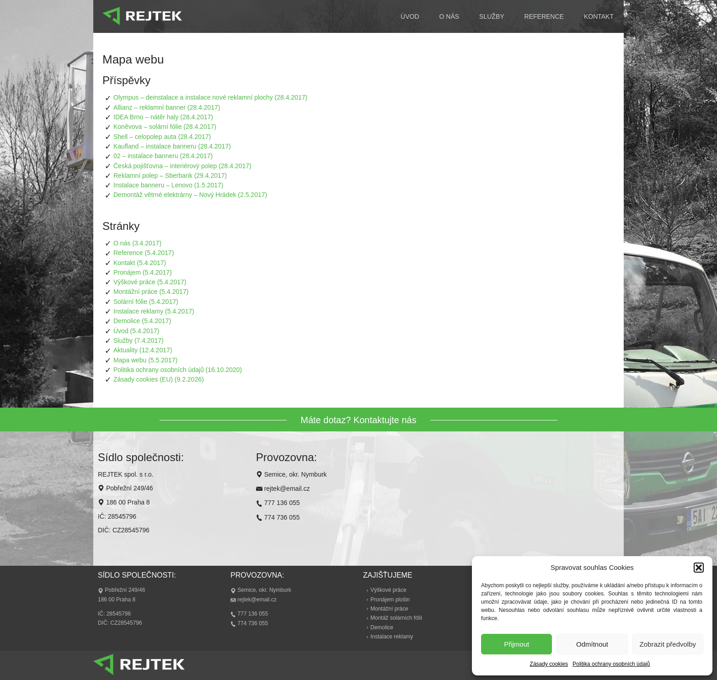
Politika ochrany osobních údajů (611, 664)
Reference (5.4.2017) (143, 252)
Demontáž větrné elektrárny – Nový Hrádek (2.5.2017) (190, 194)
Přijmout (516, 644)
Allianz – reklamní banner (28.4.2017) (166, 107)
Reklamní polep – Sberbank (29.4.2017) (170, 175)
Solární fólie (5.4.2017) (145, 301)
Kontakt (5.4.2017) (139, 262)
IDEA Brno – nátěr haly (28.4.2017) (163, 117)
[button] (698, 567)
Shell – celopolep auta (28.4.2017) (162, 136)
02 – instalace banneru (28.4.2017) (163, 155)
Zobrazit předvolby (668, 644)
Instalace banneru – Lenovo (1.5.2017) (168, 185)
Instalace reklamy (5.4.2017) (153, 311)
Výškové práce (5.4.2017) (150, 282)
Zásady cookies (549, 664)
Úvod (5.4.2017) (136, 331)
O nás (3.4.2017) (137, 243)
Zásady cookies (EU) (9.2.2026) (158, 379)
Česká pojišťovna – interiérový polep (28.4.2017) (182, 166)
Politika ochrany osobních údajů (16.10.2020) (177, 369)
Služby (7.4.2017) (138, 340)
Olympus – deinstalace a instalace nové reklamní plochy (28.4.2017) (210, 97)
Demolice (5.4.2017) (142, 320)
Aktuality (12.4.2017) (142, 350)
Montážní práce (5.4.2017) (150, 291)
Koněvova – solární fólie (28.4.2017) (164, 126)
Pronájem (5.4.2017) (142, 272)
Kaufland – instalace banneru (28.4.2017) (172, 146)
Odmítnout (592, 644)
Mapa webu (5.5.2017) (145, 360)
